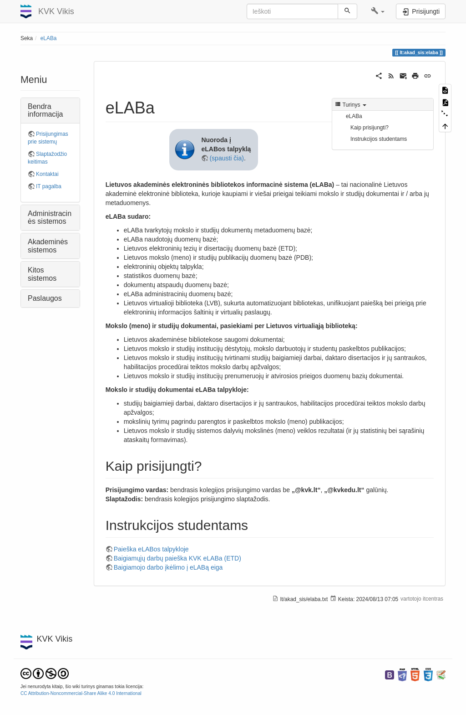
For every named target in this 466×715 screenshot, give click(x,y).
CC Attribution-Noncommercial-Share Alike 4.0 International (81, 693)
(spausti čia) (226, 158)
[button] (378, 11)
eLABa (49, 38)
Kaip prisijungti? (369, 127)
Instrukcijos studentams (378, 139)
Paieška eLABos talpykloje (151, 549)
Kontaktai (47, 174)
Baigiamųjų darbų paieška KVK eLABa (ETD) (177, 558)
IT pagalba (48, 186)
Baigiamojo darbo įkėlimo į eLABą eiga (168, 567)
